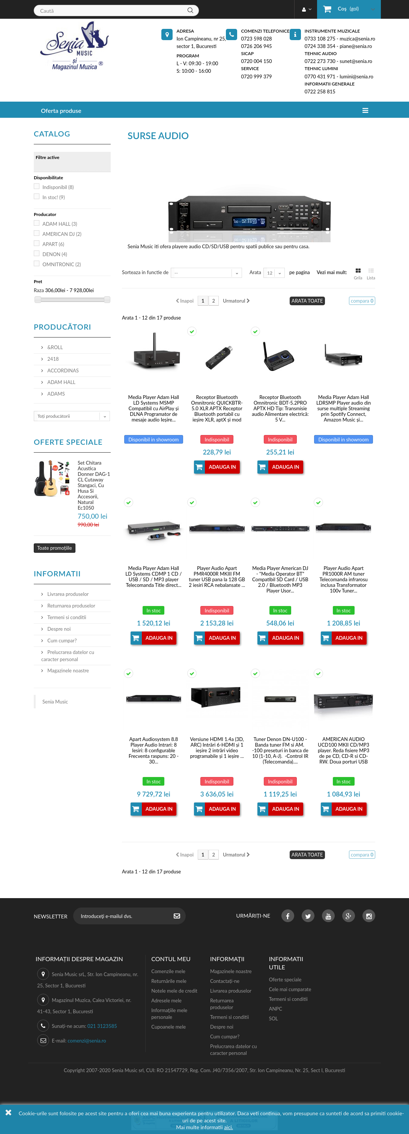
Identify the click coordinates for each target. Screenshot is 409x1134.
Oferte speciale (68, 441)
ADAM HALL (59, 224)
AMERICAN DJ (61, 234)
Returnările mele (168, 981)
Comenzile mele (168, 971)
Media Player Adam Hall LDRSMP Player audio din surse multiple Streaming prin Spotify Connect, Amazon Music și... (343, 408)
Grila (358, 273)
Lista (371, 273)
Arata (255, 272)
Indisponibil (58, 187)
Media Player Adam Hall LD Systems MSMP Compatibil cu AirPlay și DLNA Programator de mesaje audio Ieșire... (153, 408)
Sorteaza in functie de (145, 272)
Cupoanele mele (168, 1027)
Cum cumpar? (61, 641)
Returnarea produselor (70, 606)
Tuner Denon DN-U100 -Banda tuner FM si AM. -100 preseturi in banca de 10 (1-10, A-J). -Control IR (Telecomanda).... (280, 750)
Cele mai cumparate (290, 989)
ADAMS (55, 394)
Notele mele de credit (174, 991)
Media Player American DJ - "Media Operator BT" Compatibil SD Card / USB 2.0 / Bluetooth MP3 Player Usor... (280, 580)
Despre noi (58, 629)
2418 (52, 359)
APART (53, 244)
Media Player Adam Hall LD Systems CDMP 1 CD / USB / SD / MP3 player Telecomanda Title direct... (153, 577)
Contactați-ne (224, 981)
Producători (62, 326)
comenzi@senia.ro (87, 1041)
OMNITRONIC (61, 264)
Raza (39, 290)
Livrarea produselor (67, 594)
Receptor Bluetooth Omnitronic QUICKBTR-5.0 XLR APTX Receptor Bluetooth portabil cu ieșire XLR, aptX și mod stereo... (217, 408)
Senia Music (55, 702)
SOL (273, 1019)
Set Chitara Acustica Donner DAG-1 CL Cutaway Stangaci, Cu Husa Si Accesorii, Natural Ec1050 (94, 485)
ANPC (275, 1009)
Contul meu (170, 958)
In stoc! (53, 197)
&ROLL (54, 347)
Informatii (57, 573)
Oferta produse (61, 110)
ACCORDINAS (62, 371)
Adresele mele (166, 1001)
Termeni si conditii (66, 617)
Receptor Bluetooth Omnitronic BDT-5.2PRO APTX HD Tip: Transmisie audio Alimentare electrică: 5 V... (280, 408)
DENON (54, 254)
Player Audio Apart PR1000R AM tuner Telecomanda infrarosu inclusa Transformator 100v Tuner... (343, 580)
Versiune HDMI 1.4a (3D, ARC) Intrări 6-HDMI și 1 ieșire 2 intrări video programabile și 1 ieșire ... (217, 747)
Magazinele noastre (67, 671)
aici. (228, 1127)
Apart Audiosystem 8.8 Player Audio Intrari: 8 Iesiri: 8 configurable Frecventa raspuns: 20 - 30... (154, 750)
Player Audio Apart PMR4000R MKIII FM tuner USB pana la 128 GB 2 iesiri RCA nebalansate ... (217, 577)
